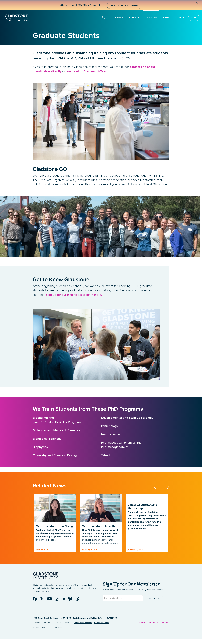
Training (151, 18)
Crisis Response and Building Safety (88, 618)
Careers (141, 622)
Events (180, 18)
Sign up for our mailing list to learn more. (74, 295)
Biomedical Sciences (47, 439)
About (119, 18)
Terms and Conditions (83, 623)
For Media (153, 622)
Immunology (109, 426)
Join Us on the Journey (124, 6)
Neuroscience (110, 434)
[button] (158, 487)
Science (134, 18)
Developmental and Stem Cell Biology (127, 418)
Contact (164, 622)
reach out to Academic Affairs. (86, 71)
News (166, 18)
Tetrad (105, 455)
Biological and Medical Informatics (56, 430)
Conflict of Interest (101, 623)
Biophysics (40, 447)
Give (194, 18)
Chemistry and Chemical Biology (55, 455)
